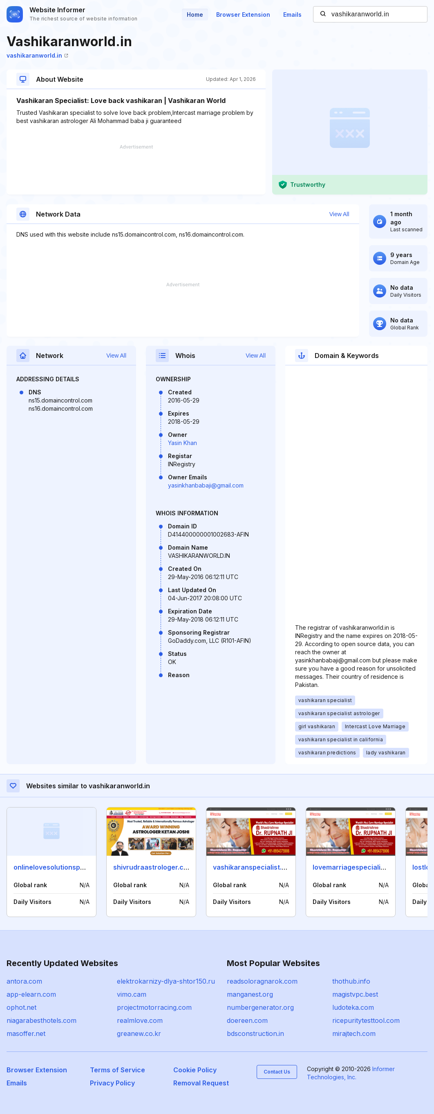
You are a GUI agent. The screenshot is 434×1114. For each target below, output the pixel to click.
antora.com (24, 981)
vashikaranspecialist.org (253, 867)
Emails (292, 14)
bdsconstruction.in (255, 1033)
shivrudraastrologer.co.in (154, 867)
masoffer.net (26, 1033)
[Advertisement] (136, 169)
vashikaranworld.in (37, 55)
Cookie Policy (195, 1070)
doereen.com (247, 1020)
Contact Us (277, 1072)
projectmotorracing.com (154, 1007)
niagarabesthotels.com (41, 1020)
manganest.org (250, 994)
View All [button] (339, 214)
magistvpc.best (355, 994)
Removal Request (201, 1083)
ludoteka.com (353, 1007)
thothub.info (351, 981)
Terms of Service (117, 1070)
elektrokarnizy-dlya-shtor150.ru (166, 981)
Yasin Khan (182, 442)
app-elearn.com (31, 994)
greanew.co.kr (139, 1033)
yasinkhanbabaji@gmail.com (206, 485)
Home (195, 14)
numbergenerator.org (260, 1007)
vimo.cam (131, 994)
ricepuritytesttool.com (366, 1020)
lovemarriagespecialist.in (353, 867)
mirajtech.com (354, 1033)
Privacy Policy (112, 1083)
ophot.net (21, 1007)
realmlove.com (140, 1020)
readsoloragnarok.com (262, 981)
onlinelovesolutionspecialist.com (66, 867)
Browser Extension (243, 14)
